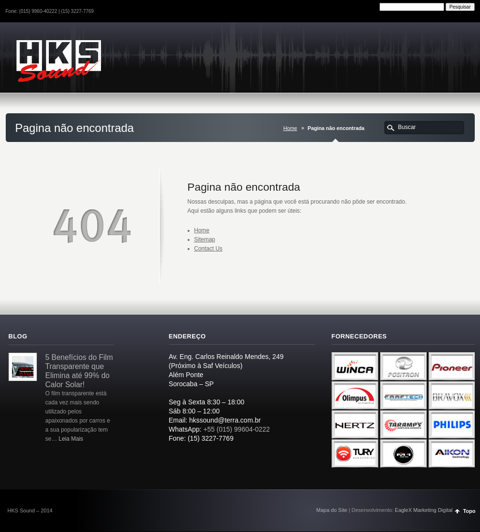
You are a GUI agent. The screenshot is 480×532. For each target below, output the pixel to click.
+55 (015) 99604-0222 (236, 429)
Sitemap (204, 239)
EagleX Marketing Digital (423, 510)
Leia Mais (71, 438)
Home (290, 128)
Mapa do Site (331, 510)
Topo (469, 511)
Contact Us (208, 248)
